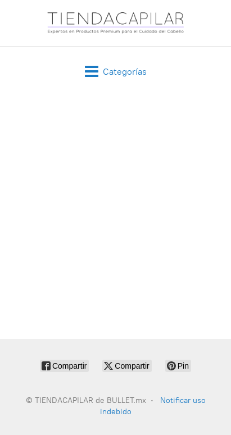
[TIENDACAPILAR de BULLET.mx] (115, 23)
